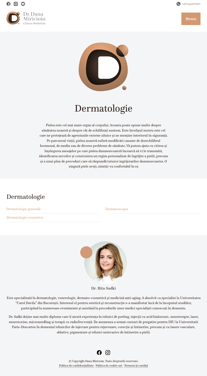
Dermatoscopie (116, 209)
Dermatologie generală (23, 209)
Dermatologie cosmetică (24, 217)
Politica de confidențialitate (76, 365)
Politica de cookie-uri (109, 365)
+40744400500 (191, 3)
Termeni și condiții (136, 365)
